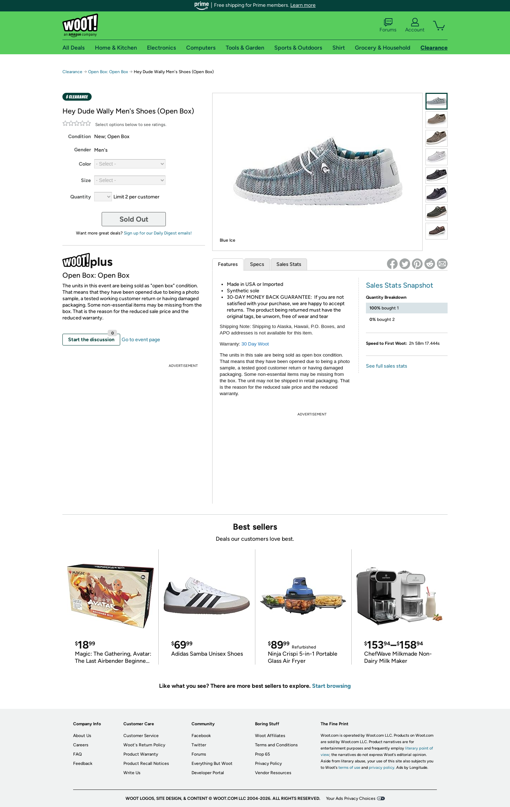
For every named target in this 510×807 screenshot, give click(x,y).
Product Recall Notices (146, 763)
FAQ (77, 754)
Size (86, 180)
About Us (82, 735)
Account (414, 25)
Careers (80, 744)
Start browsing (331, 685)
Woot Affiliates (270, 735)
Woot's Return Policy (144, 744)
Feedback (82, 763)
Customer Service (141, 735)
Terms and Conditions (276, 744)
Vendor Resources (273, 772)
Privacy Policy (268, 763)
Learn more (303, 5)
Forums (388, 25)
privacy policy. (382, 767)
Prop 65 (262, 754)
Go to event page (141, 340)
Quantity (80, 197)
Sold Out (133, 219)
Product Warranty (140, 754)
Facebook (201, 735)
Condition (79, 136)
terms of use (349, 767)
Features (228, 264)
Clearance (72, 71)
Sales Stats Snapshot (399, 285)
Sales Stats (288, 264)
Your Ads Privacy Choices (351, 798)
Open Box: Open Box (108, 71)
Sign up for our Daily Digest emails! (158, 233)
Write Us (132, 772)
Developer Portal (208, 772)
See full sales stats (386, 366)
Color (85, 164)
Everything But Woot (212, 763)
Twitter (199, 744)
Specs (257, 264)
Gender (82, 150)
